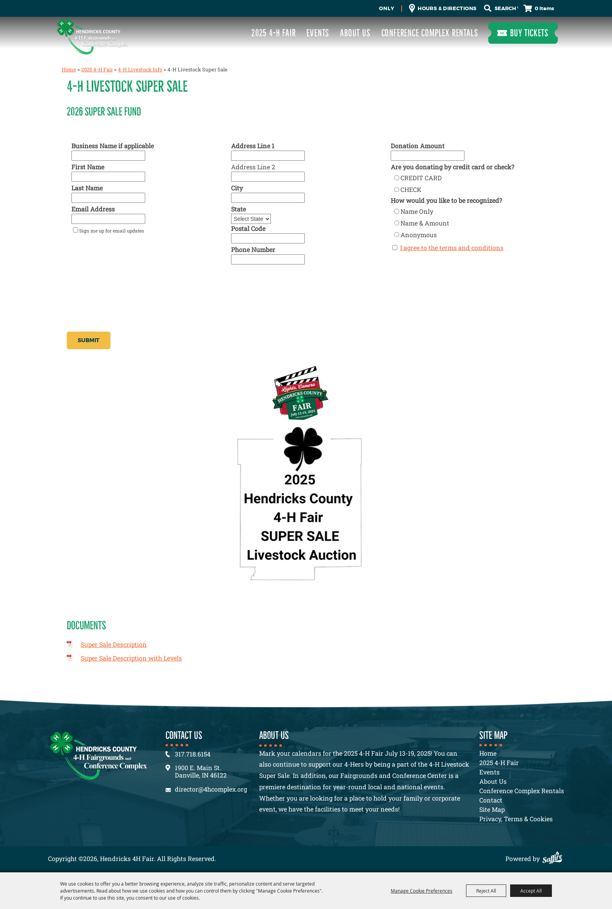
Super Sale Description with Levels (131, 658)
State (238, 209)
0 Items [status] (544, 8)
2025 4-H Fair (273, 33)
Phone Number (253, 249)
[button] (306, 606)
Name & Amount (424, 223)
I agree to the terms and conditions (451, 247)
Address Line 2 (253, 167)
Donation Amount (418, 146)
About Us (355, 33)
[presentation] (126, 311)
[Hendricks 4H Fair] (93, 37)
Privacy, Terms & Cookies (516, 819)
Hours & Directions (447, 8)
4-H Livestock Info (140, 69)
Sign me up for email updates (111, 230)
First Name (87, 167)
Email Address (93, 209)
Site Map (492, 809)
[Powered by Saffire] (554, 858)
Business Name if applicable (112, 146)
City (237, 188)
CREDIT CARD (421, 178)
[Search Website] (506, 8)
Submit (89, 340)
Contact (490, 800)
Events (317, 33)
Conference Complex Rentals (429, 33)
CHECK (411, 189)
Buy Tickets (529, 33)
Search (488, 8)
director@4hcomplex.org (211, 789)
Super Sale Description (114, 644)
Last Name (87, 188)
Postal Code (248, 228)
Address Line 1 (252, 146)
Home (69, 69)
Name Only (416, 211)
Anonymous (418, 235)
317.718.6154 (192, 754)
